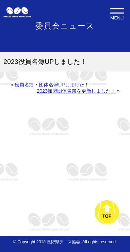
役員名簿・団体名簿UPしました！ (52, 84)
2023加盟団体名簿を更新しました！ (76, 91)
